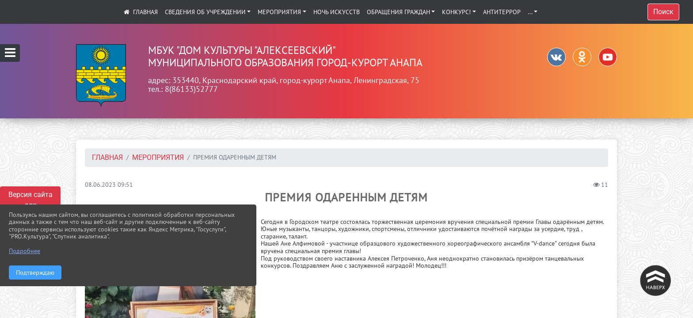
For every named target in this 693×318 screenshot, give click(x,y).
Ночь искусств (336, 12)
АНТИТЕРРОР (502, 12)
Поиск (663, 12)
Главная (107, 157)
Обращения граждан (398, 12)
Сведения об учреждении (205, 12)
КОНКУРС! (456, 12)
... (530, 12)
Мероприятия (279, 12)
